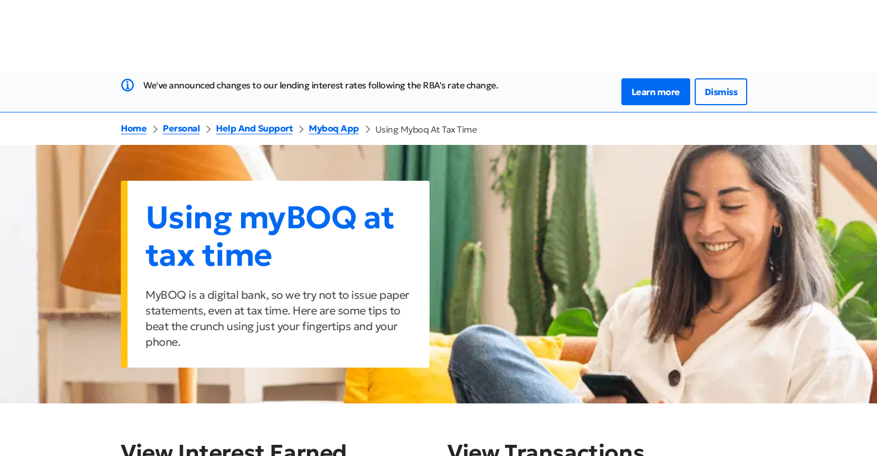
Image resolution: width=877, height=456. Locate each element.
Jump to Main (29, 6)
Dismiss (721, 105)
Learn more (655, 105)
